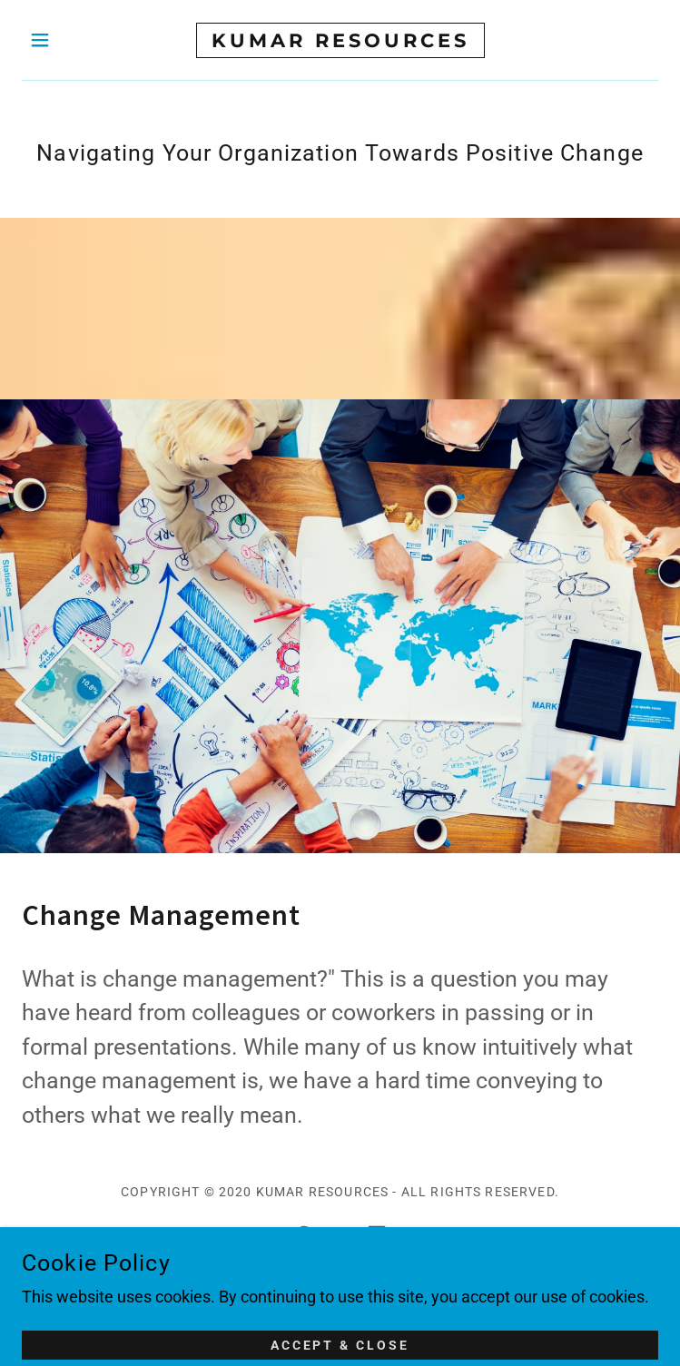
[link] (340, 40)
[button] (69, 40)
